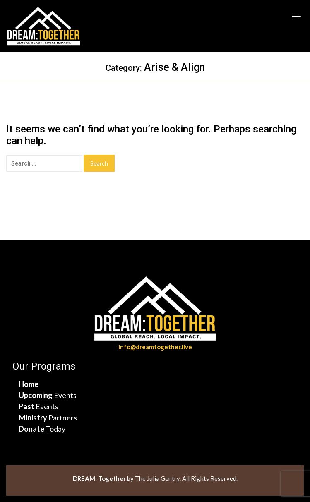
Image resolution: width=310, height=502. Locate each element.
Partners (48, 417)
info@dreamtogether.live (155, 347)
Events (48, 395)
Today (42, 428)
